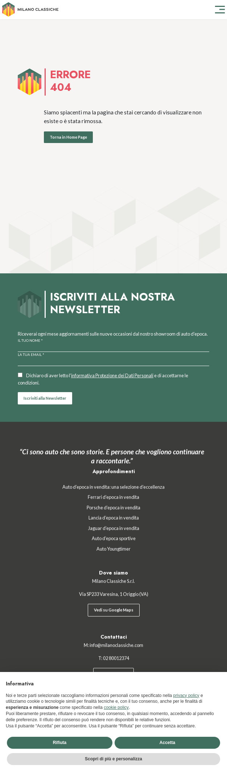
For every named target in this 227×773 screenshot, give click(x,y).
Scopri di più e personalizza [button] (113, 758)
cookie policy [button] (116, 707)
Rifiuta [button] (59, 742)
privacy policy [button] (186, 695)
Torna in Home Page (68, 137)
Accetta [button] (167, 742)
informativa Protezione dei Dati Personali (112, 375)
